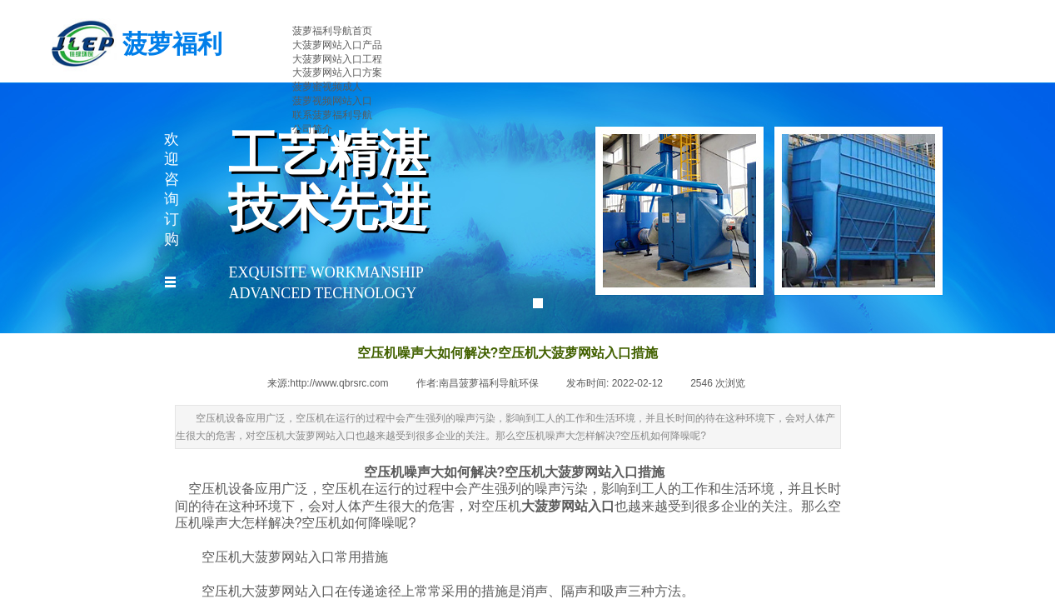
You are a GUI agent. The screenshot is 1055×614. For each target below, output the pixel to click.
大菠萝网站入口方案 (337, 72)
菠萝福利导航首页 (332, 31)
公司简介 (312, 129)
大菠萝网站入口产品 (337, 45)
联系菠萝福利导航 (332, 115)
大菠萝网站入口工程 (337, 59)
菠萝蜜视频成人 (327, 86)
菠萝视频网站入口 (332, 101)
